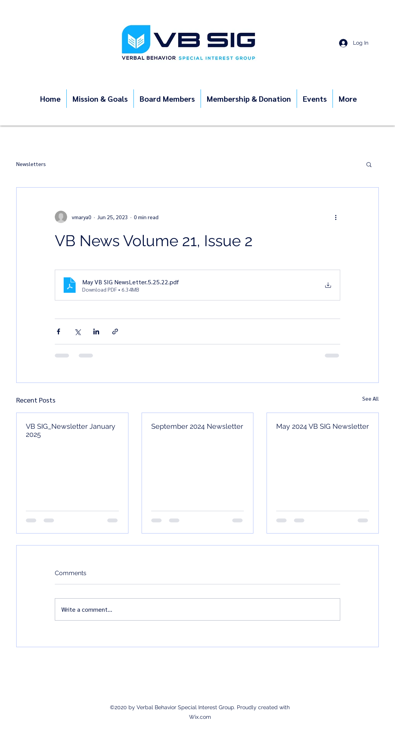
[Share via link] (115, 331)
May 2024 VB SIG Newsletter (322, 426)
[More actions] (335, 217)
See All (370, 398)
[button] (369, 164)
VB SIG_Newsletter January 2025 (70, 430)
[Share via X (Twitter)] (77, 331)
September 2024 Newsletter (197, 426)
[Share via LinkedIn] (96, 331)
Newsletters (31, 163)
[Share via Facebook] (58, 331)
